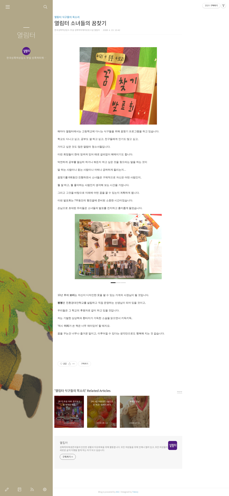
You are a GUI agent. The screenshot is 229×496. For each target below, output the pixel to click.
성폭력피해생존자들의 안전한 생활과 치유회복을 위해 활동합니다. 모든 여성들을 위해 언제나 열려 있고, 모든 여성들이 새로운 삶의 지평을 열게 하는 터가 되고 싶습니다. (136, 449)
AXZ (140, 492)
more (202, 391)
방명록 (20, 489)
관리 (45, 489)
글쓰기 (7, 489)
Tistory (158, 492)
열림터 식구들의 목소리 (89, 17)
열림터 (26, 35)
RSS (33, 489)
